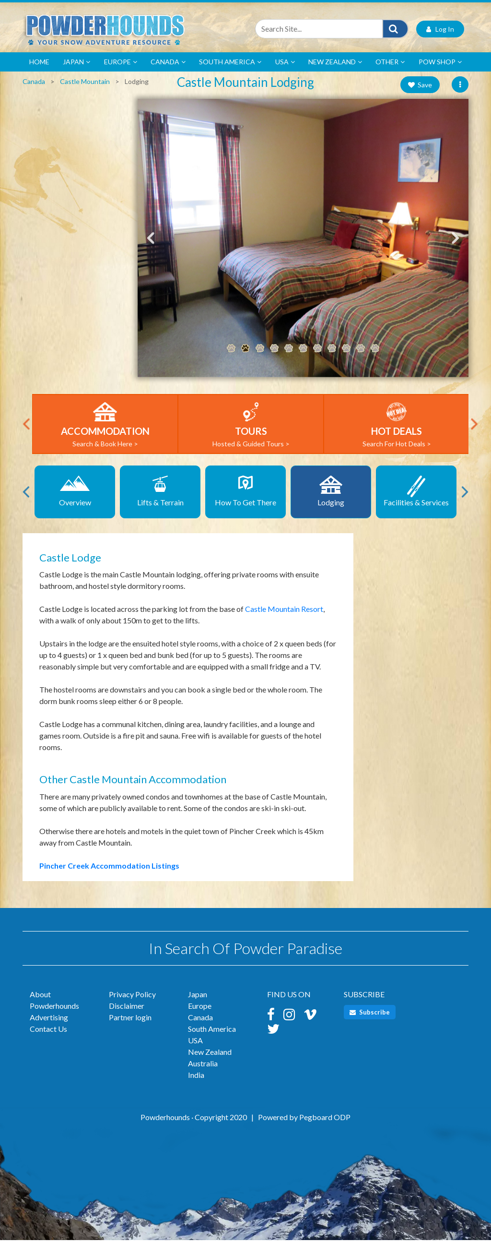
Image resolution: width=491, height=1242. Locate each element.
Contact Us (48, 1030)
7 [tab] (317, 350)
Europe (120, 63)
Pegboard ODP (325, 1118)
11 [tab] (375, 350)
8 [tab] (332, 350)
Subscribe (370, 1014)
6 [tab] (303, 350)
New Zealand (335, 63)
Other (390, 63)
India (196, 1076)
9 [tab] (346, 350)
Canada (168, 63)
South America (230, 63)
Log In (440, 30)
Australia (203, 1065)
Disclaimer (126, 1007)
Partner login (130, 1019)
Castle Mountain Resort (284, 610)
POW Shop (440, 63)
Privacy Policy (132, 996)
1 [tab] (231, 350)
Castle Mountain (85, 83)
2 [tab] (245, 350)
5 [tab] (288, 350)
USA (285, 63)
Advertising (49, 1019)
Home (39, 63)
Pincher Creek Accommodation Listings (109, 867)
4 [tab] (274, 350)
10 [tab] (360, 350)
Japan (76, 63)
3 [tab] (260, 350)
